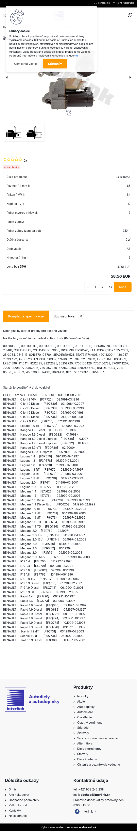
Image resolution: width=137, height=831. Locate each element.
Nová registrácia (125, 2)
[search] (130, 15)
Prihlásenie (104, 2)
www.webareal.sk (83, 827)
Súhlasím (55, 64)
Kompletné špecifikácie (26, 316)
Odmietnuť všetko (26, 63)
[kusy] (95, 287)
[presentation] (7, 77)
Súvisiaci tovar (69, 316)
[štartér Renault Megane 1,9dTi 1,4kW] (68, 77)
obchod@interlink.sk (95, 794)
